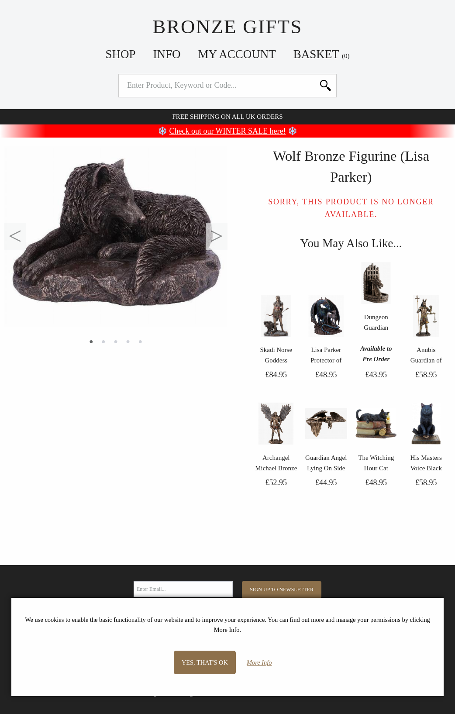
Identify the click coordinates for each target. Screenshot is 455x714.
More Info (259, 662)
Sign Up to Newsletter (282, 589)
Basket (321, 54)
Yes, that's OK (205, 662)
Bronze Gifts (227, 27)
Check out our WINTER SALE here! (227, 131)
